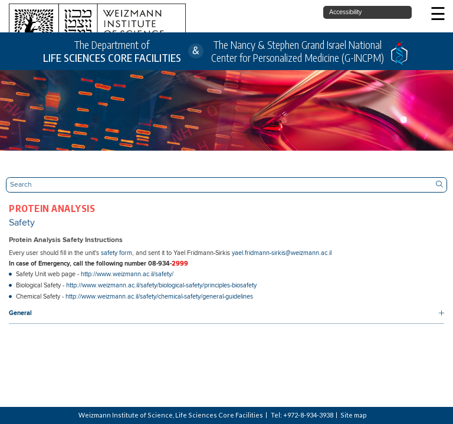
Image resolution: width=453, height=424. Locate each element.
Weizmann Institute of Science (125, 415)
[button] (226, 313)
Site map (353, 415)
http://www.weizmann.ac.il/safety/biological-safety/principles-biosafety (161, 285)
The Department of (112, 51)
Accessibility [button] (345, 12)
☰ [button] (438, 15)
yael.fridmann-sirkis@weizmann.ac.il (281, 253)
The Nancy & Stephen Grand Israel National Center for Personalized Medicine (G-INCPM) (297, 51)
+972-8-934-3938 (308, 415)
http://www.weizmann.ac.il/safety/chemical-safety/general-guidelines (159, 297)
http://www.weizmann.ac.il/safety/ (127, 274)
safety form (116, 253)
